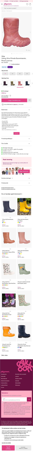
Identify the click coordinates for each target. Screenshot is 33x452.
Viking (3, 56)
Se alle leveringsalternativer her (8, 189)
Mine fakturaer (4, 378)
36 (27, 73)
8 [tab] (22, 53)
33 (5, 73)
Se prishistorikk (4, 97)
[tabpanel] (16, 32)
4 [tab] (16, 53)
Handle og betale (18, 378)
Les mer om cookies (6, 442)
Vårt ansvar (17, 385)
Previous (3, 32)
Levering (17, 376)
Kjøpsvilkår (3, 376)
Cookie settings (4, 382)
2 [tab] (13, 53)
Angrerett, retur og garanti (20, 374)
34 (12, 73)
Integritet (17, 380)
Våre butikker (18, 382)
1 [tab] (11, 53)
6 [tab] (19, 53)
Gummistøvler (9, 11)
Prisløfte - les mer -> (7, 150)
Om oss (2, 387)
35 (19, 73)
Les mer (16, 133)
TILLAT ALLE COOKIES (8, 448)
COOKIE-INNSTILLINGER (23, 448)
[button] (2, 4)
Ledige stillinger (4, 385)
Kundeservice (3, 374)
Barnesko (3, 11)
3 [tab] (14, 53)
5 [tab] (17, 53)
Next (30, 32)
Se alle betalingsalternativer (7, 187)
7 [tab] (20, 53)
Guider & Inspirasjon (5, 380)
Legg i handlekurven (14, 100)
